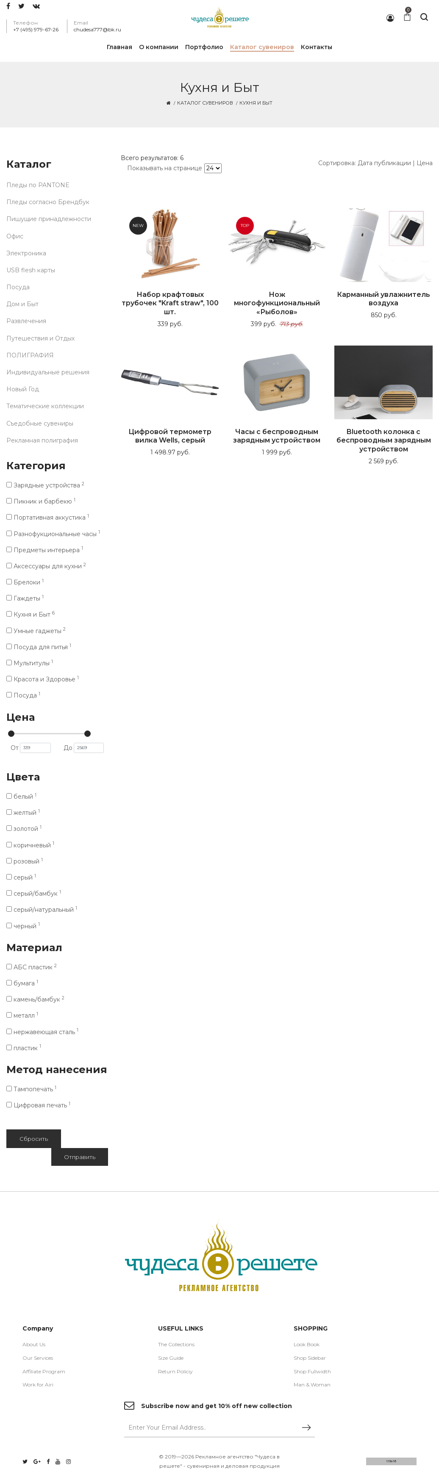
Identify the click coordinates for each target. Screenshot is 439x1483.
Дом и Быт (22, 304)
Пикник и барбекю (40, 501)
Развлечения (26, 321)
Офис (14, 236)
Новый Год (22, 389)
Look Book (307, 1344)
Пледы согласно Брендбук (47, 202)
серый (21, 877)
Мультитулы (29, 663)
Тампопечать (31, 1089)
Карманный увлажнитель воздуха (383, 299)
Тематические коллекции (45, 406)
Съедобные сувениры (39, 423)
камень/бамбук (35, 999)
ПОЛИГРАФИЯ (30, 355)
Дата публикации (384, 163)
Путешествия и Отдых (40, 338)
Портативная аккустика (47, 517)
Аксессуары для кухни (46, 566)
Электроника (26, 253)
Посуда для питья (38, 647)
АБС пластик (31, 967)
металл (22, 1015)
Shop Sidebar (310, 1358)
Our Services (37, 1358)
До (84, 748)
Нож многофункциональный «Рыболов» (277, 303)
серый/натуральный (41, 909)
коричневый (30, 845)
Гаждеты (25, 598)
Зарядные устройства (45, 485)
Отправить (79, 1157)
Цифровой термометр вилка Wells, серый (169, 436)
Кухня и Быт (30, 614)
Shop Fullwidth (312, 1371)
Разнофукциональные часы (53, 534)
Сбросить (33, 1138)
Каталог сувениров (205, 103)
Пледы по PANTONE (37, 185)
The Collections (176, 1344)
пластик (23, 1048)
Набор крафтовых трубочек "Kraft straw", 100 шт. (170, 303)
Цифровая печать (38, 1105)
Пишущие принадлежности (48, 219)
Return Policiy (175, 1371)
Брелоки (25, 582)
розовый (24, 861)
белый (21, 796)
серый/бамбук (33, 893)
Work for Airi (37, 1384)
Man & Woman (312, 1384)
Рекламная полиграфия (42, 440)
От (31, 748)
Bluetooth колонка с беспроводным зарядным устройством (383, 441)
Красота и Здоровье (42, 679)
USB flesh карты (30, 270)
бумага (22, 983)
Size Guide (170, 1358)
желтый (23, 812)
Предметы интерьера (44, 550)
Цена (425, 163)
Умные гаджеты (36, 631)
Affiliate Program (43, 1371)
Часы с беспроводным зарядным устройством (276, 436)
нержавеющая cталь (42, 1032)
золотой (24, 829)
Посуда (18, 287)
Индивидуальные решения (47, 372)
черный (23, 926)
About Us (33, 1344)
